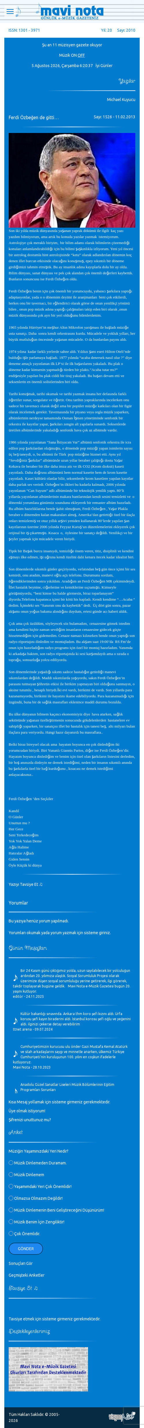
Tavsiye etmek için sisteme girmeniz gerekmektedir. (54, 1319)
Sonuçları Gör (21, 1263)
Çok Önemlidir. (24, 1233)
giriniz (104, 932)
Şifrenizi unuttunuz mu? (30, 1119)
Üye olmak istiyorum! (27, 1111)
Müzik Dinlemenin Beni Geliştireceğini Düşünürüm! (56, 1210)
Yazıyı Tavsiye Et (26, 884)
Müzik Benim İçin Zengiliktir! (36, 1222)
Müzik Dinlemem (26, 1174)
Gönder (26, 1248)
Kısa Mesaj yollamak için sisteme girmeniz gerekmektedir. (59, 1102)
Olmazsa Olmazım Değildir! (36, 1198)
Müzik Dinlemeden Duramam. (38, 1163)
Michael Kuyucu (121, 99)
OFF (81, 55)
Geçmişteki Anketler (26, 1275)
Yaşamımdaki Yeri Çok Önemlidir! (40, 1186)
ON (74, 55)
